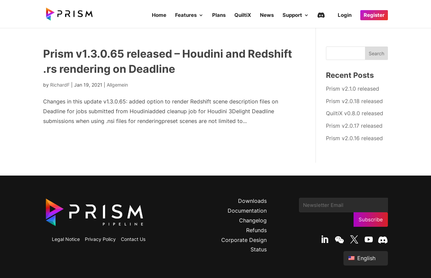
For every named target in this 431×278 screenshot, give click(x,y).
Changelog (253, 220)
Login (345, 15)
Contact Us (133, 239)
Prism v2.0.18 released (354, 101)
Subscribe (371, 219)
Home (159, 15)
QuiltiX (242, 15)
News (267, 15)
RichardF (60, 85)
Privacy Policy (100, 239)
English (362, 258)
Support (292, 15)
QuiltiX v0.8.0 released (354, 113)
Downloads (252, 200)
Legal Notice (66, 239)
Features (186, 15)
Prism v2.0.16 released (354, 138)
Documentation (247, 210)
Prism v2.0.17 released (354, 125)
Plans (219, 15)
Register (374, 15)
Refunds (256, 230)
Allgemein (117, 85)
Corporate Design (244, 240)
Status (259, 249)
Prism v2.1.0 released (352, 88)
